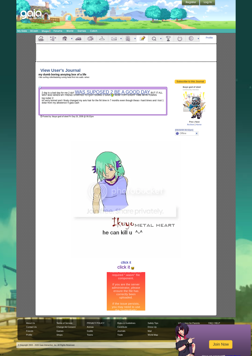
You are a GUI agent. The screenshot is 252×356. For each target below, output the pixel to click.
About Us (30, 323)
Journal (142, 38)
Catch (93, 31)
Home (198, 124)
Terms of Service (64, 323)
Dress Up (152, 327)
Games (82, 31)
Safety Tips (153, 323)
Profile (209, 37)
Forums (57, 31)
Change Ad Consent (66, 327)
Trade (120, 335)
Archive (190, 124)
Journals (121, 331)
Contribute (122, 327)
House (65, 38)
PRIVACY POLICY (95, 323)
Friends (128, 38)
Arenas (90, 327)
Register (191, 3)
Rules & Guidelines (126, 323)
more (72, 38)
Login (207, 3)
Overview (41, 38)
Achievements (168, 38)
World (69, 31)
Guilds (90, 331)
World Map (153, 335)
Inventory (102, 38)
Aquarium (90, 38)
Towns (90, 335)
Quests (154, 38)
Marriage (179, 38)
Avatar (53, 38)
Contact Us (31, 327)
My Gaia (22, 31)
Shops (46, 31)
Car (79, 38)
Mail (114, 38)
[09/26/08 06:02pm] (184, 130)
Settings (191, 38)
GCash (34, 31)
